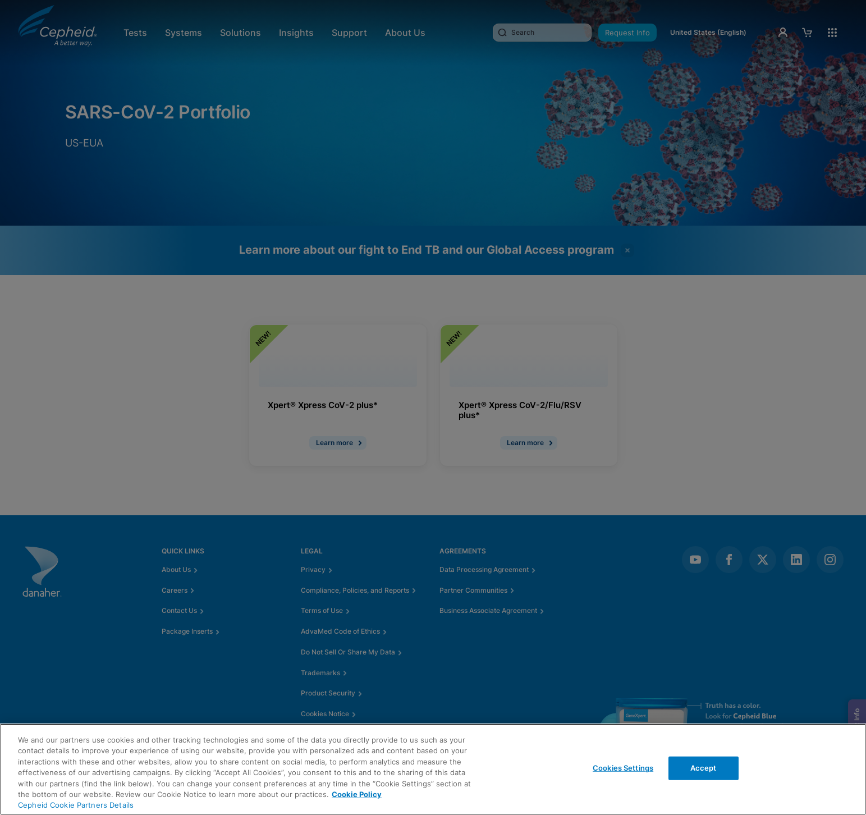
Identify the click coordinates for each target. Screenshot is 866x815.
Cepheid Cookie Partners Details (76, 804)
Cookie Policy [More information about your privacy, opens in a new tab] (357, 794)
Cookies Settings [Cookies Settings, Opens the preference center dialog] (623, 767)
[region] (433, 769)
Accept (703, 767)
